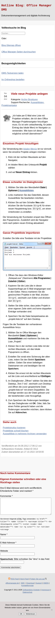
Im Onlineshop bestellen (12, 79)
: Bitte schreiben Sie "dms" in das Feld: (25, 562)
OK (21, 614)
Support (39, 586)
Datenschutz (27, 595)
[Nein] (51, 609)
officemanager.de (12, 586)
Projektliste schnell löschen (16, 431)
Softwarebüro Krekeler (31, 593)
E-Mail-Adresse (8, 546)
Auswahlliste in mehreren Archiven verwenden (25, 434)
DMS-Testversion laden (12, 73)
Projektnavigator (9, 105)
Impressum (45, 593)
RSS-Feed (15, 582)
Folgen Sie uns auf (38, 582)
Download (30, 586)
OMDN (46, 586)
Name (3, 538)
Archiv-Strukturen (29, 99)
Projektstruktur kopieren (14, 427)
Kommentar (6, 496)
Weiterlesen (30, 614)
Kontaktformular (27, 589)
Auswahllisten (37, 102)
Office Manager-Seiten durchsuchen (18, 52)
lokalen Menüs (30, 149)
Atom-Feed (24, 582)
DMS (23, 586)
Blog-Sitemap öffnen (11, 45)
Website (4, 554)
